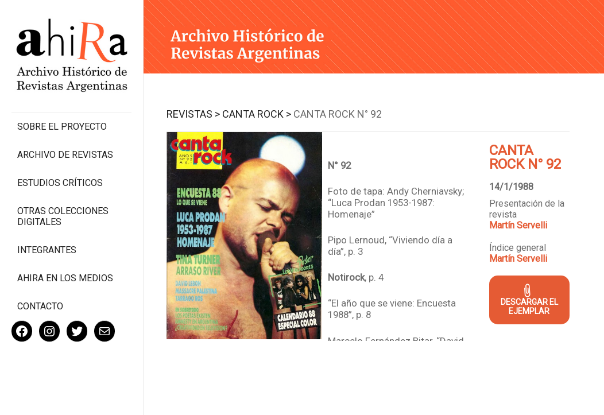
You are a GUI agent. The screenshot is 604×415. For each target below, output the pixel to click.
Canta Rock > (256, 114)
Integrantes (46, 250)
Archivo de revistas (65, 154)
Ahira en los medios (65, 278)
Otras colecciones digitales (63, 216)
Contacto (40, 306)
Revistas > (193, 114)
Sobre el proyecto (62, 126)
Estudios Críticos (60, 182)
